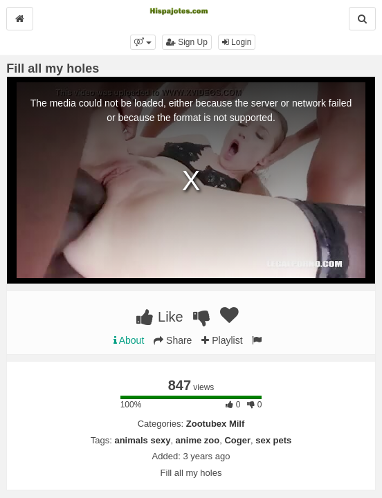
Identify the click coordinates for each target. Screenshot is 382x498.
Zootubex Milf (215, 423)
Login (237, 42)
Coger (237, 440)
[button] (143, 42)
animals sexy (142, 440)
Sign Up (187, 42)
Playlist (221, 340)
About (129, 340)
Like (159, 316)
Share (173, 340)
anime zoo (198, 440)
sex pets (273, 440)
